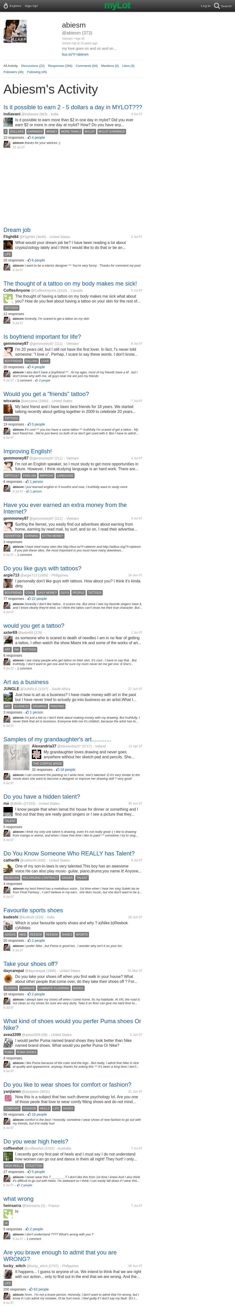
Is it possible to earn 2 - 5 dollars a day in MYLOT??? (72, 107)
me (6, 803)
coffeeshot (13, 1148)
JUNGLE (11, 689)
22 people (39, 599)
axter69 (10, 632)
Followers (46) (13, 72)
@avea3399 (31, 1035)
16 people (39, 1114)
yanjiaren (12, 1091)
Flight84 (10, 237)
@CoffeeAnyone (43, 290)
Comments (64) (87, 66)
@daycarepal (35, 971)
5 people (38, 424)
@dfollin (16, 804)
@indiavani (29, 114)
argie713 (11, 575)
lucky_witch (14, 1266)
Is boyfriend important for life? (42, 336)
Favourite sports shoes (33, 910)
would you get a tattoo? (33, 625)
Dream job (17, 230)
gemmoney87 (15, 343)
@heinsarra (31, 1206)
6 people (38, 260)
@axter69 (25, 633)
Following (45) (37, 72)
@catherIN (28, 860)
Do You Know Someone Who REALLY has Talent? (69, 853)
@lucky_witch (37, 1266)
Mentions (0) (110, 66)
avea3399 (12, 1035)
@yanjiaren (30, 1092)
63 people (41, 1289)
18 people (68, 770)
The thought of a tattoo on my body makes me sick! (70, 283)
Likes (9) (128, 66)
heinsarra (12, 1205)
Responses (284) (60, 66)
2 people (44, 380)
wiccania (11, 401)
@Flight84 (27, 237)
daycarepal (13, 971)
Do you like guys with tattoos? (42, 568)
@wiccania (29, 401)
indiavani (11, 114)
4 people (38, 137)
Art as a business (26, 682)
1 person (36, 482)
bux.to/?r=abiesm (75, 54)
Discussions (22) (33, 66)
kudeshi (10, 917)
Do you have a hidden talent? (41, 796)
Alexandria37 (44, 746)
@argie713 (28, 575)
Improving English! (27, 451)
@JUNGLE (28, 689)
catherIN (11, 860)
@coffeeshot (34, 1148)
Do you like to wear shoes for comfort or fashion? (67, 1084)
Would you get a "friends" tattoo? (46, 394)
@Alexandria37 (69, 746)
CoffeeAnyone (16, 290)
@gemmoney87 (41, 344)
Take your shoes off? (30, 963)
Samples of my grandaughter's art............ (57, 739)
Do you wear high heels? (35, 1141)
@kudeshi (26, 917)
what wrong (18, 1198)
